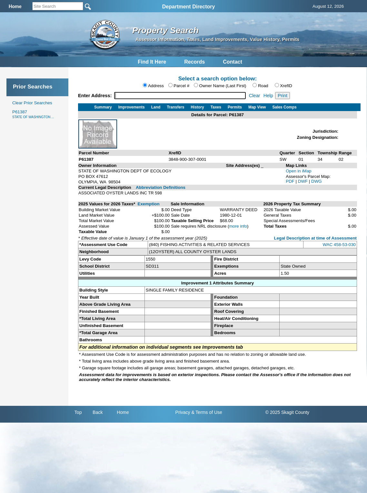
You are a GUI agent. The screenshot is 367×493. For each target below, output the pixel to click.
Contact (232, 62)
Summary (103, 107)
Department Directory (188, 6)
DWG (316, 181)
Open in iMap (298, 171)
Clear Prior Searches (32, 102)
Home (123, 412)
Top (78, 412)
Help (268, 95)
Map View (257, 107)
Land (156, 107)
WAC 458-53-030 (339, 244)
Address (156, 85)
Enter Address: (95, 95)
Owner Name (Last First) (222, 85)
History (197, 107)
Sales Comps (284, 107)
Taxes (216, 107)
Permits (235, 107)
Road (263, 85)
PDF (290, 181)
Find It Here (152, 62)
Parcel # (181, 85)
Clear (254, 95)
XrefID (286, 85)
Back (98, 412)
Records (194, 62)
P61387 (33, 114)
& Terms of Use (206, 412)
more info (238, 226)
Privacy (182, 412)
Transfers (175, 107)
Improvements (131, 107)
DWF (303, 181)
